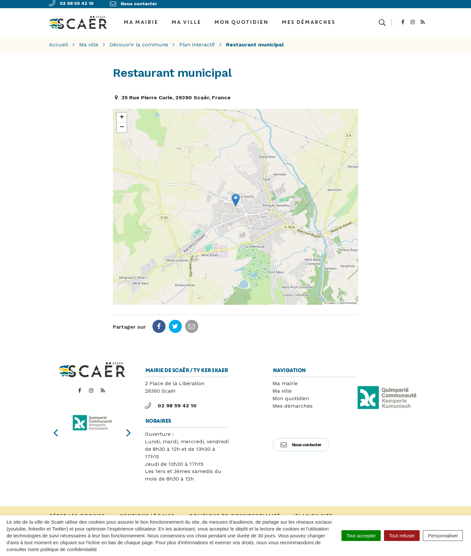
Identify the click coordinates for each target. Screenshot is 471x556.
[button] (236, 197)
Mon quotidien (241, 21)
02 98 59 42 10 (171, 403)
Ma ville (186, 21)
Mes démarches (308, 21)
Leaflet (329, 300)
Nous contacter (301, 442)
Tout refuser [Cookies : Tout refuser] (402, 535)
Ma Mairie (140, 21)
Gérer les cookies (77, 513)
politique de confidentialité (126, 549)
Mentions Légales (147, 513)
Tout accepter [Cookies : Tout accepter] (361, 535)
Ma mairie (285, 381)
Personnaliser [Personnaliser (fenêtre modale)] (443, 535)
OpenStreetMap (348, 300)
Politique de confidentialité (234, 513)
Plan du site (314, 513)
